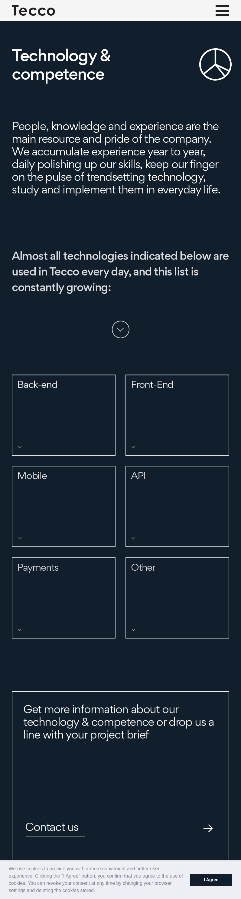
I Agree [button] (211, 879)
